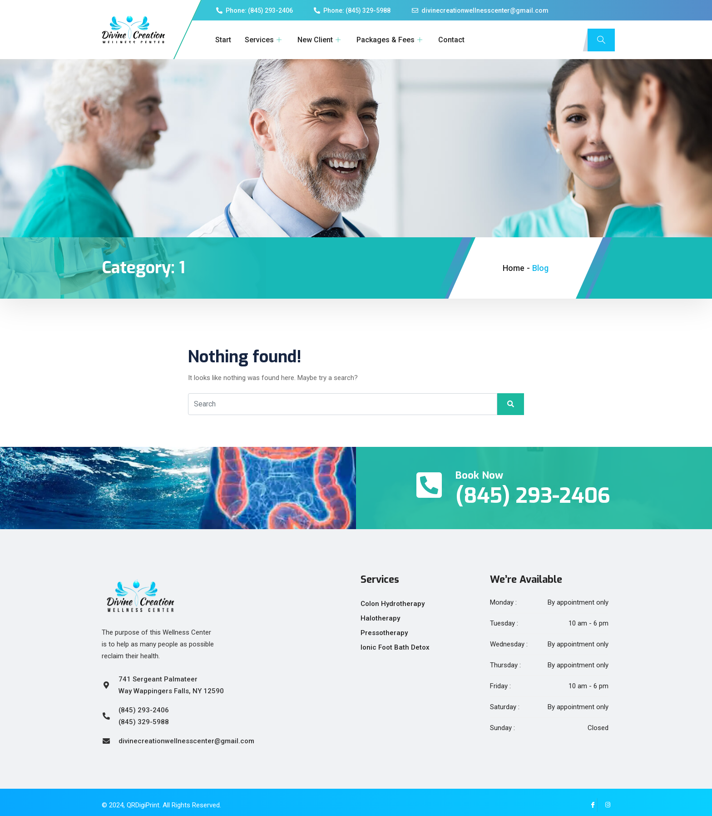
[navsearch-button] (601, 40)
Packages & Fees (390, 39)
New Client (320, 39)
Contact (451, 39)
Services (264, 39)
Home (513, 268)
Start (223, 39)
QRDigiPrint (143, 805)
